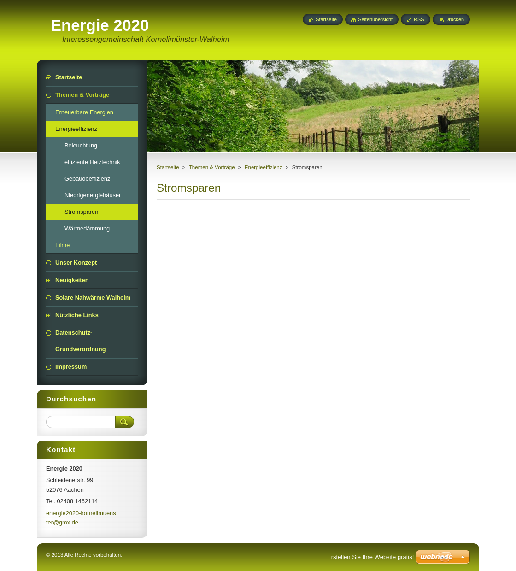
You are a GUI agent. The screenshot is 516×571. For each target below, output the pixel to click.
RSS (419, 19)
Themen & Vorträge (212, 167)
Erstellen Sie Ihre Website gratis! (370, 556)
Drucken (455, 19)
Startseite (168, 167)
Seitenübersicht (375, 19)
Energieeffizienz (263, 167)
